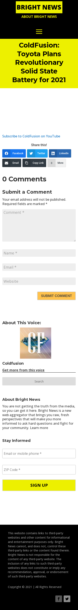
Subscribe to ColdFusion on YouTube (31, 136)
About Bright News (39, 16)
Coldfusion (13, 363)
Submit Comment (56, 296)
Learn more (39, 427)
